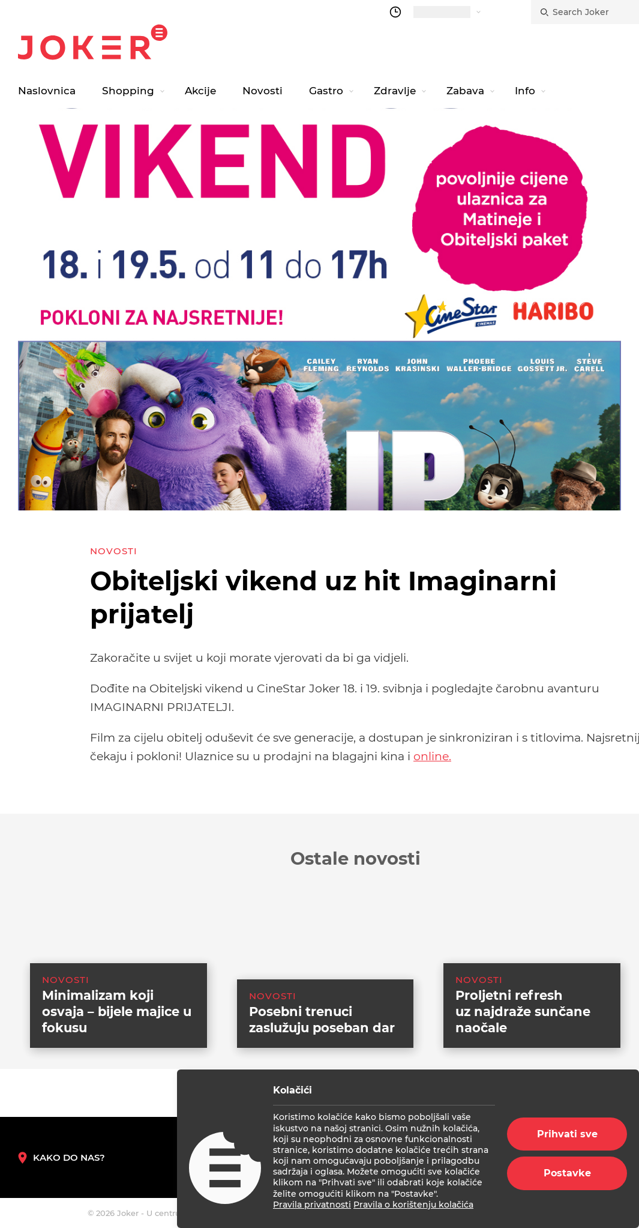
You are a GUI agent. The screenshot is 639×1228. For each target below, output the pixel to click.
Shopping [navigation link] (128, 91)
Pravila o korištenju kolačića (413, 1204)
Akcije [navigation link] (200, 91)
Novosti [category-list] (113, 551)
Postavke (567, 1173)
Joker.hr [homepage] (92, 42)
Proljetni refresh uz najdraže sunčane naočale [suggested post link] (522, 1051)
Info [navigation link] (525, 91)
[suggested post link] (106, 989)
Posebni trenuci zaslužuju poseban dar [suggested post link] (322, 1059)
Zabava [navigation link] (465, 91)
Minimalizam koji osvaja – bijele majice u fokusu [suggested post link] (116, 1051)
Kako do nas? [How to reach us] (61, 1158)
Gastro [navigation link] (326, 91)
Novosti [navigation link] (262, 91)
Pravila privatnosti (312, 1204)
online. (432, 756)
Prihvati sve (567, 1134)
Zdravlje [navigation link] (395, 91)
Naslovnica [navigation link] (47, 91)
